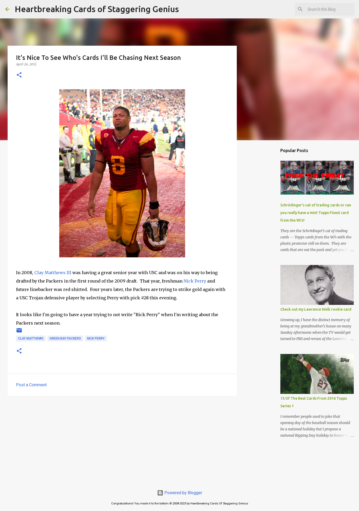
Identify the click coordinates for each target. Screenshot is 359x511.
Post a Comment (31, 384)
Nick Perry (195, 281)
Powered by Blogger (179, 492)
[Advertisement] (122, 440)
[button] (19, 75)
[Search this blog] (327, 9)
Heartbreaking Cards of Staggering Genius (97, 9)
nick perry (96, 338)
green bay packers (65, 338)
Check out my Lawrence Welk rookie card (315, 309)
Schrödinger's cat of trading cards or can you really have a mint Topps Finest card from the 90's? (315, 212)
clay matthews (31, 338)
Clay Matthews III (52, 272)
